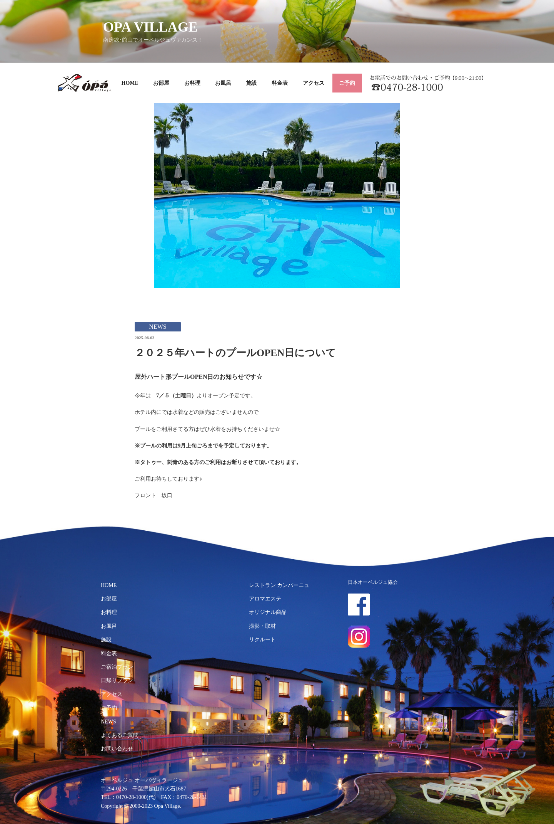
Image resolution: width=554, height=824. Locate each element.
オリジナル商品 (268, 612)
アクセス (313, 83)
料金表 (280, 83)
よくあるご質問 (119, 735)
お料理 (192, 83)
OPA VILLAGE (150, 27)
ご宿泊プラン (117, 667)
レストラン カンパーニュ (279, 585)
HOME (130, 83)
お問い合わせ (117, 749)
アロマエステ (265, 599)
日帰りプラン (117, 680)
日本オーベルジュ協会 (373, 582)
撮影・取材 (262, 626)
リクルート (262, 639)
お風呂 (223, 83)
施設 (251, 83)
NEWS (108, 722)
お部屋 (161, 83)
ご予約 (347, 83)
